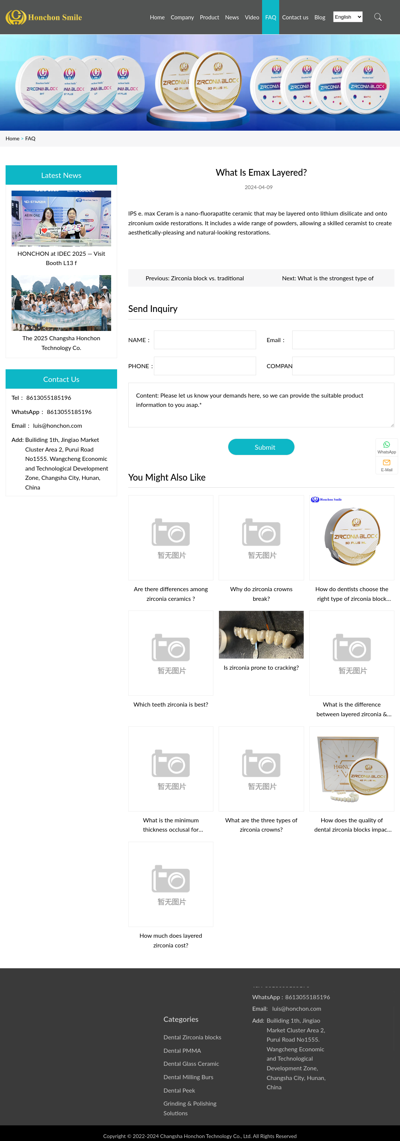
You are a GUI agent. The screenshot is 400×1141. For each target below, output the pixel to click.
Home (12, 138)
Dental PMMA (182, 1096)
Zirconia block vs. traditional (207, 277)
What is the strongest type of (336, 277)
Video (102, 991)
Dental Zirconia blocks (193, 1083)
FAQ (30, 138)
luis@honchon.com (57, 425)
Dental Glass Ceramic (191, 1110)
